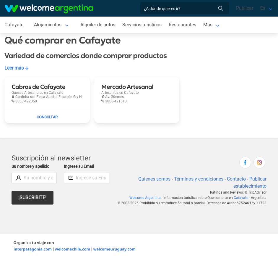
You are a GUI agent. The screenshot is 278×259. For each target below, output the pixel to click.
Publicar (244, 8)
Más (209, 25)
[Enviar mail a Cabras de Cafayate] (47, 117)
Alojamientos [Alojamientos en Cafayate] (47, 25)
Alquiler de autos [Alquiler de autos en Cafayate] (98, 25)
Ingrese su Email (79, 166)
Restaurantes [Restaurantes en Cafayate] (184, 25)
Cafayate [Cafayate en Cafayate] (13, 25)
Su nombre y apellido (32, 166)
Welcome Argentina (146, 198)
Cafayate (241, 198)
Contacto (236, 179)
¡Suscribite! (32, 197)
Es (262, 8)
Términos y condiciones (198, 179)
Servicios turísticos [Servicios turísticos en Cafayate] (142, 25)
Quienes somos (153, 179)
